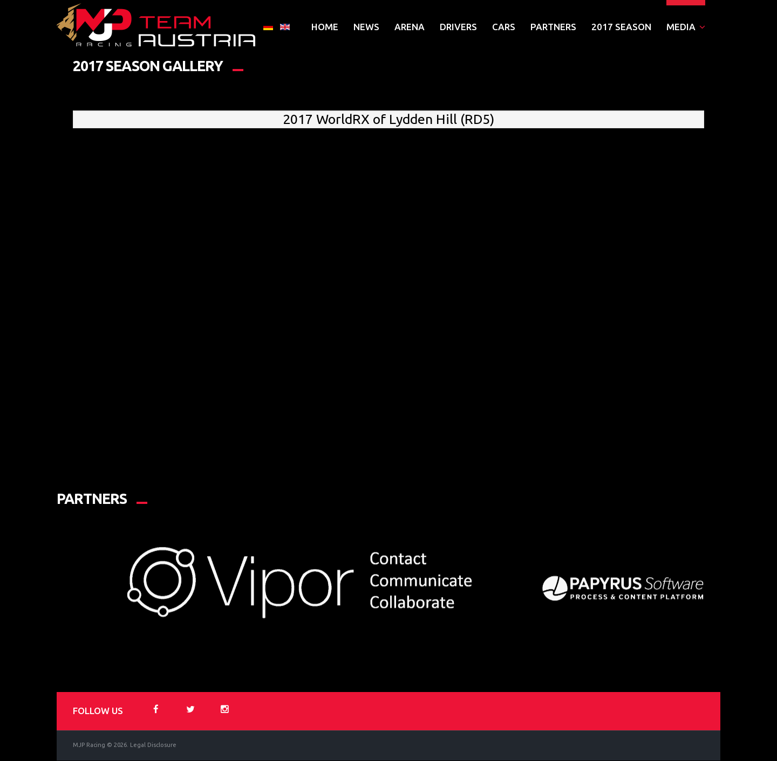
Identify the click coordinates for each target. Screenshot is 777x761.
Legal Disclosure (153, 745)
